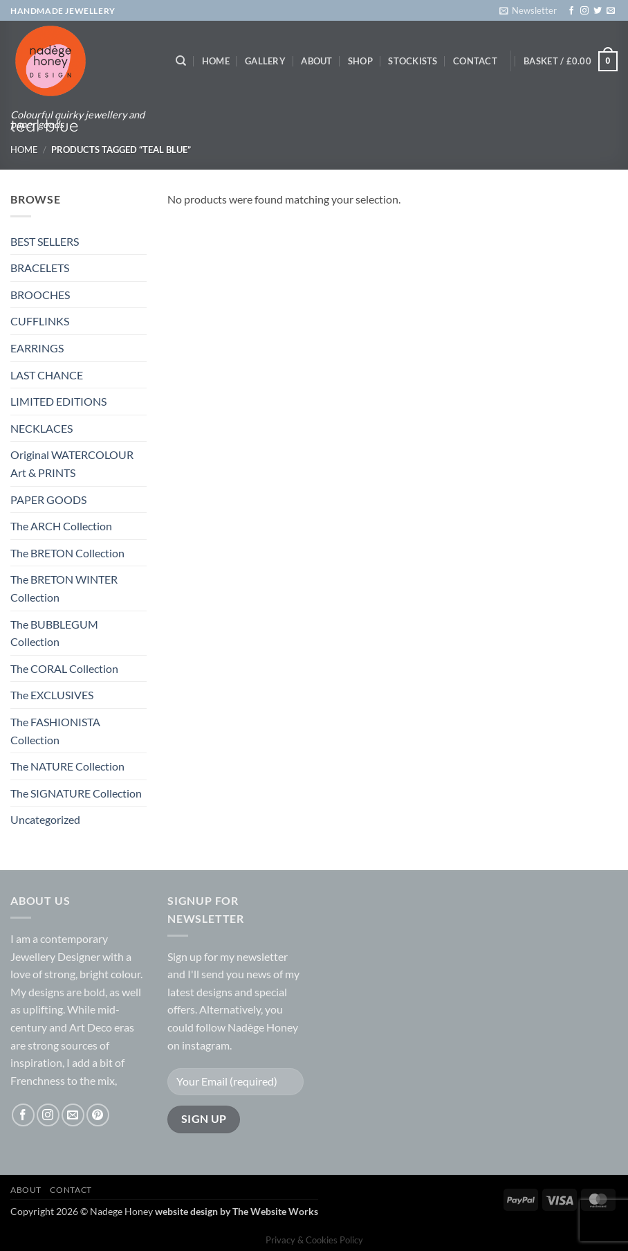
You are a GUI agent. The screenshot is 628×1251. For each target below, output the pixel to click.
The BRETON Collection (67, 552)
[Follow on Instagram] (584, 11)
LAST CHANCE (46, 374)
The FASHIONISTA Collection (55, 730)
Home (216, 60)
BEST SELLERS (44, 241)
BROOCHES (40, 294)
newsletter (262, 956)
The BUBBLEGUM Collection (54, 633)
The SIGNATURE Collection (76, 793)
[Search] (181, 61)
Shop (360, 60)
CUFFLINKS (39, 320)
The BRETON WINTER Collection (64, 588)
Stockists (412, 60)
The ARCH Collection (61, 525)
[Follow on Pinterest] (97, 1115)
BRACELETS (39, 267)
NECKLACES (41, 428)
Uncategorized (45, 819)
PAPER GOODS (48, 499)
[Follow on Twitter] (597, 11)
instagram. (207, 1045)
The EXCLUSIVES (51, 694)
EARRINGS (37, 347)
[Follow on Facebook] (571, 11)
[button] (528, 10)
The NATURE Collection (67, 766)
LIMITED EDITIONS (58, 401)
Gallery (265, 60)
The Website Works (275, 1211)
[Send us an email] (611, 11)
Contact (475, 60)
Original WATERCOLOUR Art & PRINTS (71, 463)
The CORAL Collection (64, 668)
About (316, 60)
